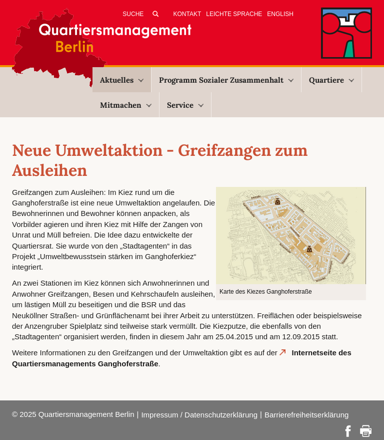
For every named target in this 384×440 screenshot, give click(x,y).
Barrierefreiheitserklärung (306, 414)
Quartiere (331, 80)
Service (185, 105)
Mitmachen (126, 105)
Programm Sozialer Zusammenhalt (226, 80)
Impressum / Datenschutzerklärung (199, 414)
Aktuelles (122, 80)
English (280, 14)
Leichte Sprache (234, 14)
